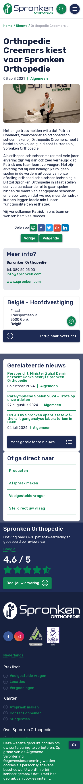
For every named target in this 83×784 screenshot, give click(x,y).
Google (9, 549)
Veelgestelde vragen (27, 496)
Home (8, 26)
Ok (74, 745)
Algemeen (39, 78)
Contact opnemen (26, 713)
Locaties (17, 682)
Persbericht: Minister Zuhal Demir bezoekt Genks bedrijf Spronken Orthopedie (36, 377)
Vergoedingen (22, 688)
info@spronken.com (24, 274)
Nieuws (21, 26)
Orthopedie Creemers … (50, 26)
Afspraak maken (23, 483)
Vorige (29, 238)
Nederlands (13, 655)
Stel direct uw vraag (27, 508)
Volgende (51, 238)
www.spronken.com (24, 282)
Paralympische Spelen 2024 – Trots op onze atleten (41, 398)
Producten (18, 471)
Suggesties (20, 719)
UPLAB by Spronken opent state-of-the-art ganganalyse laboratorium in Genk (39, 418)
